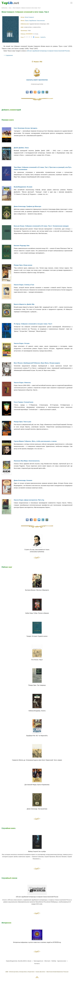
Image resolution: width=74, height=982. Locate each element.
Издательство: (25, 24)
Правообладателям (37, 84)
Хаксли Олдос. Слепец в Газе (24, 284)
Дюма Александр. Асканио (23, 480)
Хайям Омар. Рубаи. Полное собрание (37, 613)
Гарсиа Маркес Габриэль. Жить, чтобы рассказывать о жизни (35, 441)
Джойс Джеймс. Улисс (21, 147)
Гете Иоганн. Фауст (37, 659)
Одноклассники (61, 961)
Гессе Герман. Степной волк (23, 402)
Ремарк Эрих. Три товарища (37, 685)
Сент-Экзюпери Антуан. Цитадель (25, 128)
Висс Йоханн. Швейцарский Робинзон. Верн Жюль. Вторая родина (37, 363)
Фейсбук (53, 961)
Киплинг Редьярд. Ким (22, 245)
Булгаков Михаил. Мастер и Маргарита (37, 590)
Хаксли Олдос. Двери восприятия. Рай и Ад (29, 500)
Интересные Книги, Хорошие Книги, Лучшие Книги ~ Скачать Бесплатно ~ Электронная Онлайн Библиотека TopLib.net (38, 971)
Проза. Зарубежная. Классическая (35, 20)
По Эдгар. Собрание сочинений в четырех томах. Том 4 (33, 324)
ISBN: (22, 27)
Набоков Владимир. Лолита (37, 710)
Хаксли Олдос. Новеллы (22, 382)
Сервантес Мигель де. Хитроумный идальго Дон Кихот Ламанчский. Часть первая (37, 760)
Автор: (23, 17)
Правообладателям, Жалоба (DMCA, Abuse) (18, 961)
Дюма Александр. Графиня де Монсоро (27, 206)
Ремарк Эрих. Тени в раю (22, 421)
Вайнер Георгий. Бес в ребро (37, 851)
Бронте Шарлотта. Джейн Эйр (24, 304)
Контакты (37, 963)
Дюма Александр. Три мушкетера (37, 809)
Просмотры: (24, 30)
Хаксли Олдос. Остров (22, 343)
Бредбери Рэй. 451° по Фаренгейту (37, 735)
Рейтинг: (23, 34)
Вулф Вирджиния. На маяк (23, 187)
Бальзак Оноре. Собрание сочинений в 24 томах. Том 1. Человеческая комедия (41, 226)
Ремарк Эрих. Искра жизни (23, 265)
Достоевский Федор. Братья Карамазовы (37, 784)
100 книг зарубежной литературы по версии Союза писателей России (48, 51)
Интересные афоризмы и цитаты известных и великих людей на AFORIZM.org (37, 936)
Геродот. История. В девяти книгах (37, 636)
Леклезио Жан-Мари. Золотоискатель (27, 461)
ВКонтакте (47, 961)
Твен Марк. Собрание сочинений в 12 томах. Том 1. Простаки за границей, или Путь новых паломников (43, 168)
